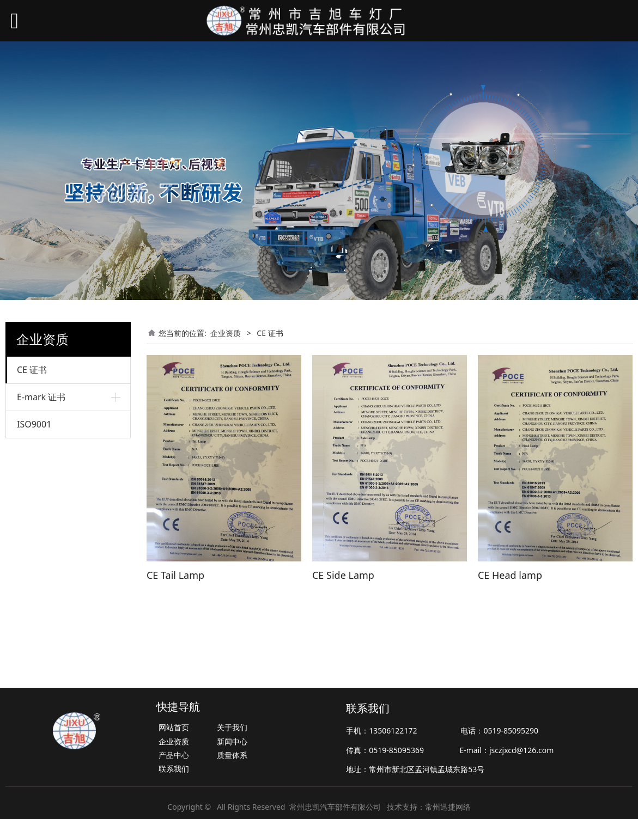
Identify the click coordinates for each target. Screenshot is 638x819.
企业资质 (225, 333)
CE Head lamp (510, 575)
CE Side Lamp (343, 575)
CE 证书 (32, 370)
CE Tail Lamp (175, 575)
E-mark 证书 (41, 397)
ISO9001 (34, 424)
